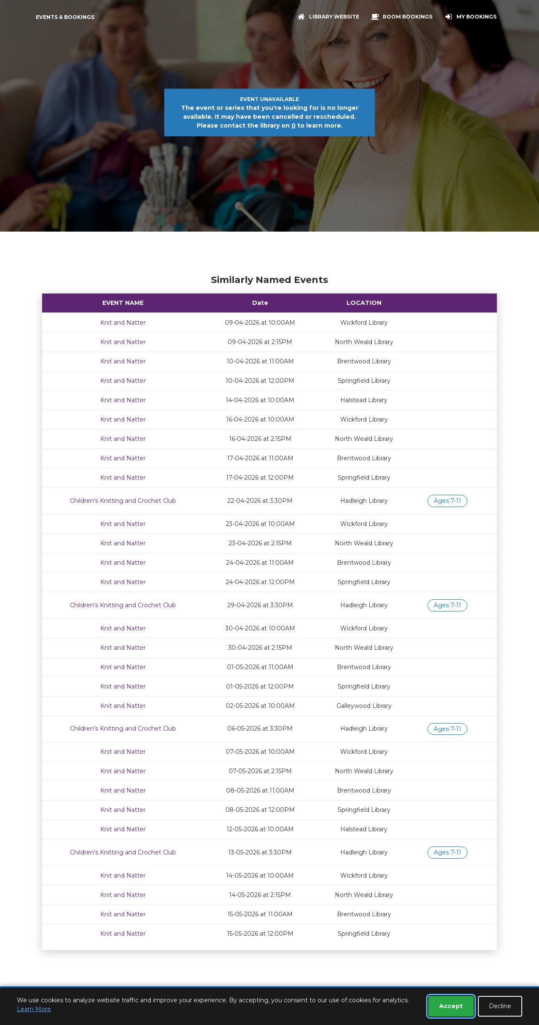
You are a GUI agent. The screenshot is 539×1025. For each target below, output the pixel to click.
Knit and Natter (123, 322)
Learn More (34, 1009)
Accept (451, 1006)
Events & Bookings (65, 17)
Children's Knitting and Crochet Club (123, 500)
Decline (500, 1006)
